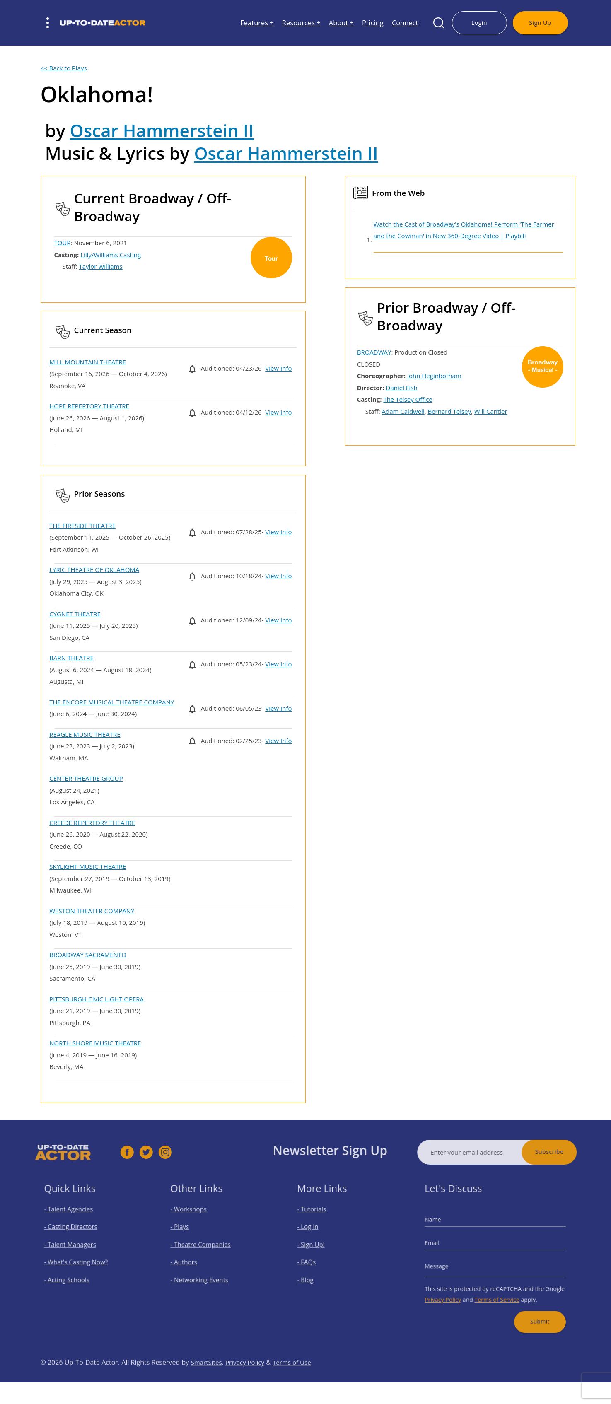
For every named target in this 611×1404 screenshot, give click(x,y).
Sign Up (540, 23)
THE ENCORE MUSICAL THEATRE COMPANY (111, 702)
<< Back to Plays (64, 68)
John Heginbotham (434, 376)
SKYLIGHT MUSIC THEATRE (87, 866)
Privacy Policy (452, 1292)
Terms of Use (297, 1379)
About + (341, 23)
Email (443, 1245)
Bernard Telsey (449, 411)
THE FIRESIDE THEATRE (82, 525)
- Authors (191, 1260)
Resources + (301, 23)
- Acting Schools (72, 1275)
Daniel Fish (402, 388)
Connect (405, 23)
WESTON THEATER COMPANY (91, 911)
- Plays (187, 1231)
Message (447, 1264)
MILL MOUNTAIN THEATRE (87, 362)
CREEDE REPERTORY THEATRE (92, 822)
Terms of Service (496, 1292)
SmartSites (207, 1379)
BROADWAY (374, 352)
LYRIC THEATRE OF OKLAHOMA (94, 569)
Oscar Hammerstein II (162, 130)
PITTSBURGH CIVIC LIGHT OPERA (96, 999)
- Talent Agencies (73, 1217)
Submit (532, 1310)
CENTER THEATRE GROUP (86, 778)
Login (479, 23)
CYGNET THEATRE (75, 614)
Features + (257, 23)
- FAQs (313, 1260)
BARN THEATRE (71, 658)
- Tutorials (318, 1217)
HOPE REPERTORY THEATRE (89, 406)
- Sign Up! (317, 1246)
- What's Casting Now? (79, 1260)
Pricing (373, 23)
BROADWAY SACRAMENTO (87, 954)
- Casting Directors (75, 1231)
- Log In (315, 1231)
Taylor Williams (100, 266)
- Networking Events (204, 1275)
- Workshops (195, 1217)
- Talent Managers (74, 1246)
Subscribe (566, 1152)
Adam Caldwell (403, 411)
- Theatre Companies (204, 1246)
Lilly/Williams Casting (110, 255)
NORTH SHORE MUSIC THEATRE (95, 1043)
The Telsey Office (407, 399)
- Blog (313, 1275)
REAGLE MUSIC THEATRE (84, 734)
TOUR (62, 243)
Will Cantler (490, 411)
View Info (278, 368)
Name (444, 1225)
